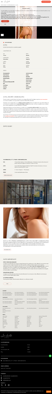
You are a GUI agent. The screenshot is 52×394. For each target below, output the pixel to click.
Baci (4, 83)
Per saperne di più (7, 249)
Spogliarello (16, 317)
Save (5, 24)
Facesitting (28, 76)
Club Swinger (28, 86)
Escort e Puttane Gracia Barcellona (7, 295)
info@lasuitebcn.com (7, 380)
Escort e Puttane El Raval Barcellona (19, 295)
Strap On (27, 88)
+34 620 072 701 (14, 376)
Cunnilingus (5, 85)
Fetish (4, 80)
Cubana (4, 88)
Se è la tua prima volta (5, 349)
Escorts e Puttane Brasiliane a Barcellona (8, 299)
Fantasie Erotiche (6, 78)
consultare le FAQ (26, 197)
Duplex (27, 74)
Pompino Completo (5, 324)
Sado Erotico (28, 321)
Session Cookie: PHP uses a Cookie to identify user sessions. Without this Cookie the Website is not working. (21, 15)
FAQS (28, 349)
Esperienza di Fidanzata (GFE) (8, 81)
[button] (50, 356)
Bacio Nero (16, 320)
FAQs (7, 284)
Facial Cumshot (29, 80)
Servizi (28, 345)
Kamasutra (16, 325)
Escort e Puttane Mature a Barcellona (43, 308)
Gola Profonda (6, 74)
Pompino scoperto (29, 324)
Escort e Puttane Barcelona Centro (31, 292)
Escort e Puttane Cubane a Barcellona (32, 303)
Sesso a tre (28, 83)
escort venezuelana (43, 99)
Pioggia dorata (4, 321)
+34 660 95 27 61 (6, 378)
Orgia (27, 85)
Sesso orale (4, 326)
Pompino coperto (29, 78)
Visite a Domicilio (29, 316)
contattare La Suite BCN (9, 116)
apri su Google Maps (8, 175)
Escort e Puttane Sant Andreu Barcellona (44, 292)
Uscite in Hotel (28, 81)
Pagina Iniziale (3, 5)
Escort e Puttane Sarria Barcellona (19, 292)
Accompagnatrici (6, 73)
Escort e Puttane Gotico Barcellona (43, 295)
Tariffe (28, 347)
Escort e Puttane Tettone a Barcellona (31, 308)
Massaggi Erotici (6, 76)
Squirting (5, 86)
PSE (3, 325)
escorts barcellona (11, 5)
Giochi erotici (40, 325)
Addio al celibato (5, 316)
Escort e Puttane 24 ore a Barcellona (19, 308)
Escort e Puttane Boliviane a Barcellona (44, 303)
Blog (2, 352)
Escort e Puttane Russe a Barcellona (7, 303)
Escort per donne (5, 322)
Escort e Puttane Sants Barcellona (7, 292)
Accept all (5, 21)
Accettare (48, 391)
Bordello (2, 347)
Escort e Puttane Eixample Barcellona (31, 295)
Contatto (28, 352)
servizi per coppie (29, 73)
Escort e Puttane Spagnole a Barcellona (32, 299)
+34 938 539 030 (6, 376)
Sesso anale (28, 325)
